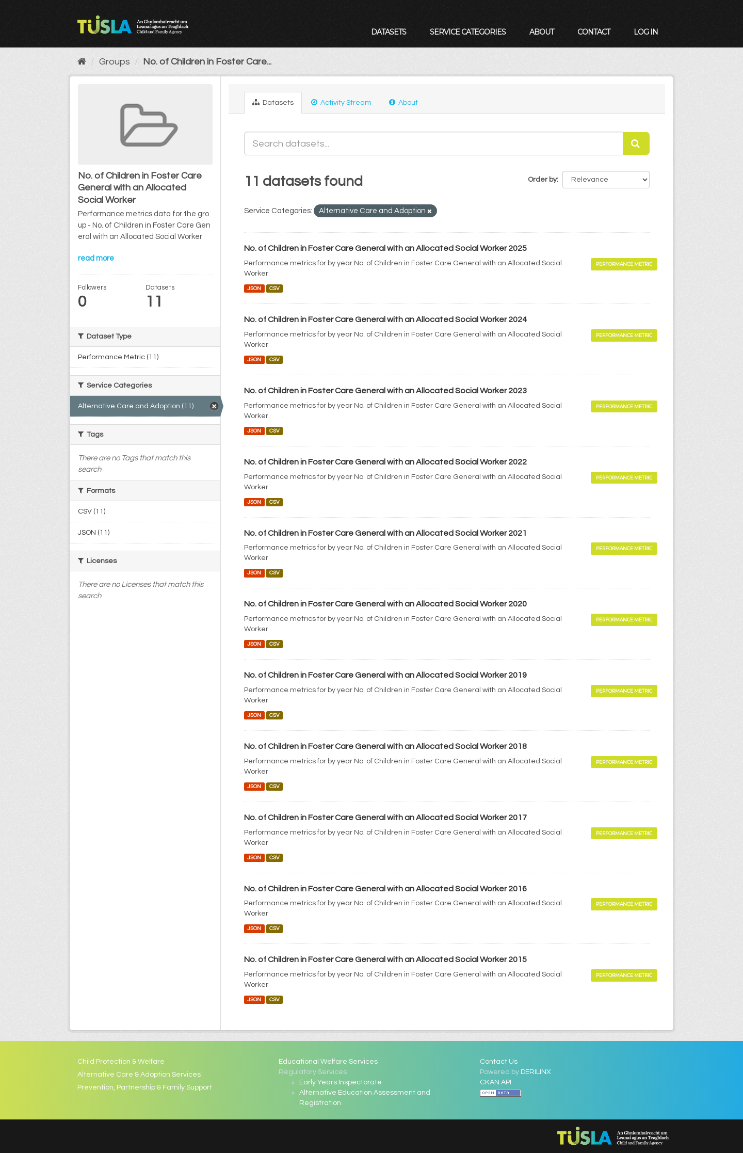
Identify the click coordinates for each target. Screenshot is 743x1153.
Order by (542, 179)
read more (96, 258)
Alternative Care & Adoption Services (139, 1074)
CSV (274, 288)
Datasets (388, 32)
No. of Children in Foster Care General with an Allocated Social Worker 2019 (385, 675)
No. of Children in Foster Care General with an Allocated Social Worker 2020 (385, 604)
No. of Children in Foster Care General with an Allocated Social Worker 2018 (385, 746)
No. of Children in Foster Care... (207, 62)
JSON (254, 288)
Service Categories (468, 32)
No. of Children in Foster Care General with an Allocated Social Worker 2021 (385, 533)
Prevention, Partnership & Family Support (144, 1087)
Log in (646, 32)
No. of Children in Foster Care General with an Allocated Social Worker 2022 (385, 462)
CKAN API (495, 1082)
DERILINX (536, 1072)
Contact (593, 32)
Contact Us (499, 1061)
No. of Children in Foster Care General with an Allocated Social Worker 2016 (385, 889)
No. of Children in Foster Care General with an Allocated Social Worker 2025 (385, 248)
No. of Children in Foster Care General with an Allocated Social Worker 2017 (385, 817)
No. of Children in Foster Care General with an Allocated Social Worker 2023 (385, 391)
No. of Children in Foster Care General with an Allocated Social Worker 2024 (385, 319)
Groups (114, 62)
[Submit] (636, 143)
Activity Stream (341, 102)
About (541, 32)
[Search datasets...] (433, 143)
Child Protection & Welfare (121, 1061)
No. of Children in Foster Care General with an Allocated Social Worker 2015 (385, 959)
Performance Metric (624, 264)
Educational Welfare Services (328, 1061)
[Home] (81, 62)
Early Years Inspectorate (340, 1082)
